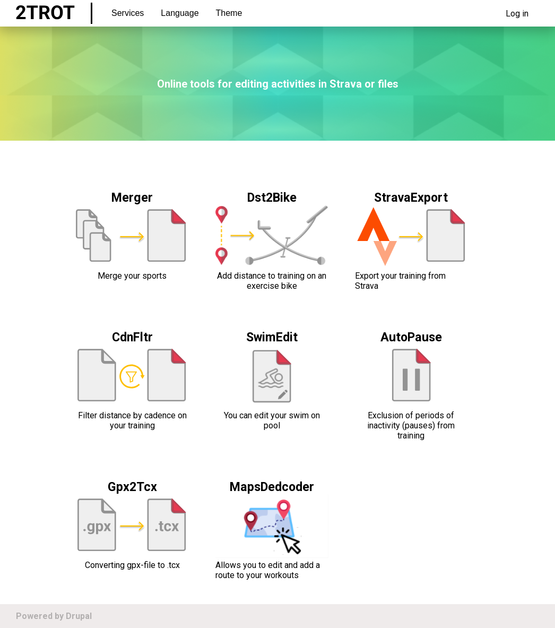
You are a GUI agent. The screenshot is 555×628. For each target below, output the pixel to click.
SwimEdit (272, 337)
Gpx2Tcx (132, 486)
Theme (229, 13)
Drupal (79, 616)
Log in (517, 13)
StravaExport (411, 197)
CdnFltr (132, 337)
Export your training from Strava (400, 281)
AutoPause (411, 337)
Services (127, 13)
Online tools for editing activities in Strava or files (277, 84)
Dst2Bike (272, 197)
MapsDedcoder (272, 486)
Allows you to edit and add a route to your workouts (267, 570)
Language (179, 13)
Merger (132, 197)
